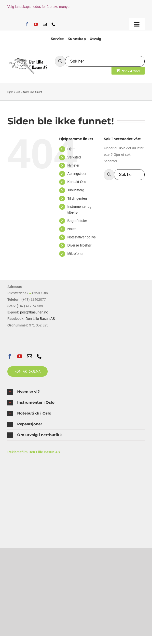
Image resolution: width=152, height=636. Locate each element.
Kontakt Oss (76, 182)
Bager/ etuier (77, 221)
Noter (71, 229)
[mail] (45, 24)
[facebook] (27, 24)
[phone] (53, 24)
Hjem (71, 149)
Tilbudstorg (75, 190)
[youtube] (36, 24)
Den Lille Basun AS (40, 319)
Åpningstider (76, 174)
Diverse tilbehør (79, 245)
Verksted (74, 157)
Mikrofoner (75, 254)
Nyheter (73, 165)
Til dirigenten (77, 198)
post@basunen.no (34, 312)
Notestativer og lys (81, 237)
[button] (76, 392)
